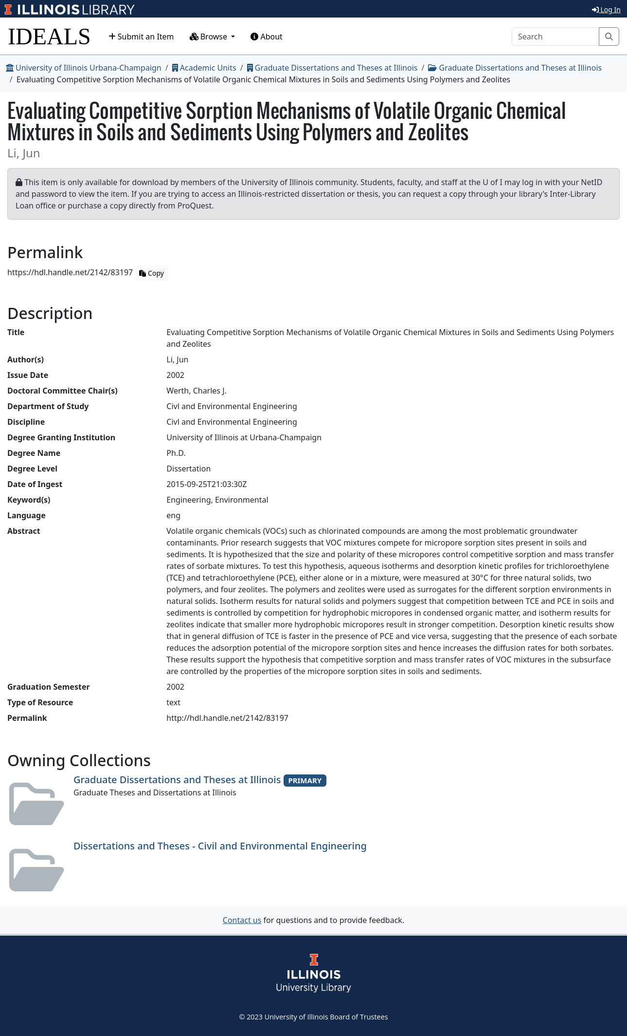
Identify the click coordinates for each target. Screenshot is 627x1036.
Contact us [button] (242, 920)
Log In (606, 9)
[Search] (555, 36)
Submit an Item (141, 36)
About (267, 36)
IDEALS (49, 36)
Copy (151, 273)
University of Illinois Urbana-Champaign (83, 67)
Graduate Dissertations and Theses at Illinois (332, 67)
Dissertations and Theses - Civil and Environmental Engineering (220, 845)
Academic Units (204, 67)
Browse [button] (210, 36)
